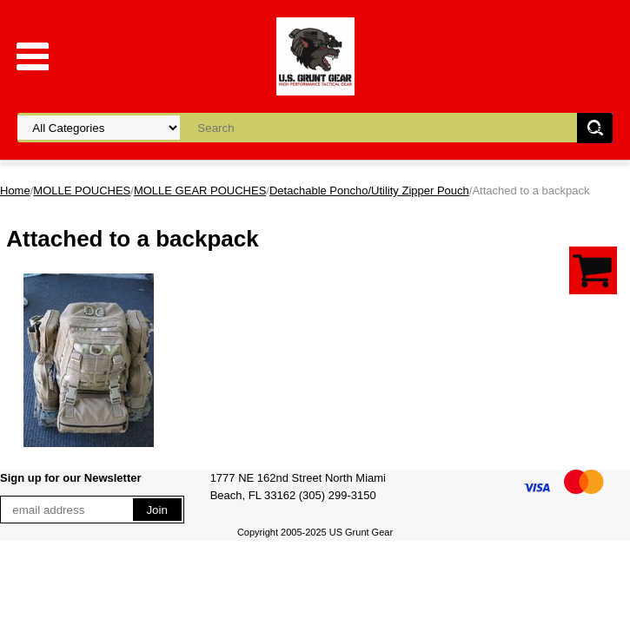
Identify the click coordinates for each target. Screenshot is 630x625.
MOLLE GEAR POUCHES (200, 190)
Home (15, 190)
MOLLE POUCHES (81, 190)
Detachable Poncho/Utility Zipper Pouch (369, 190)
